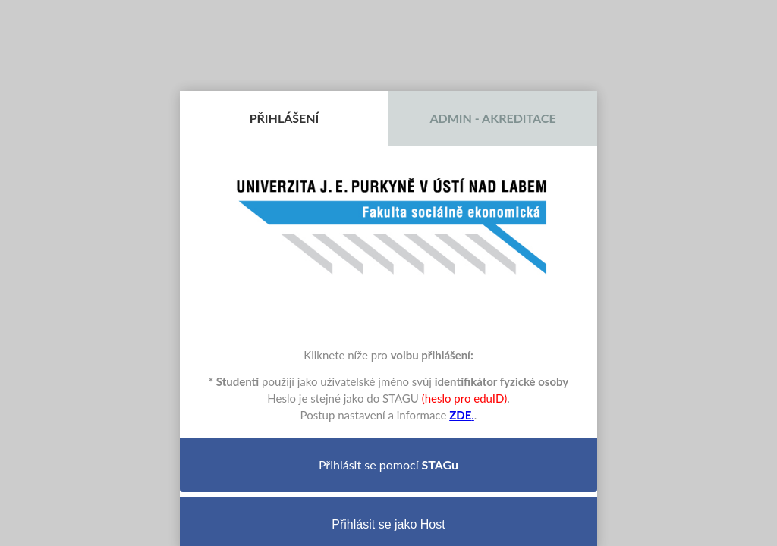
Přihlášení (284, 118)
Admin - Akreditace (492, 118)
